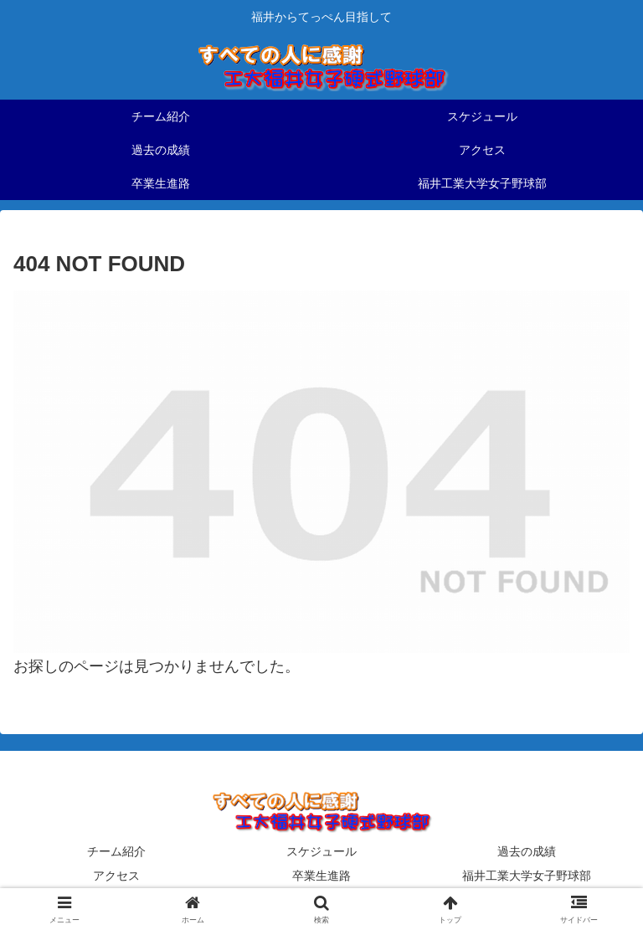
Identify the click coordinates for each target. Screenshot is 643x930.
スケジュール (321, 851)
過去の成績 (526, 851)
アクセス (116, 875)
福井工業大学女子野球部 (526, 875)
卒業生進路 (321, 875)
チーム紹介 (116, 851)
